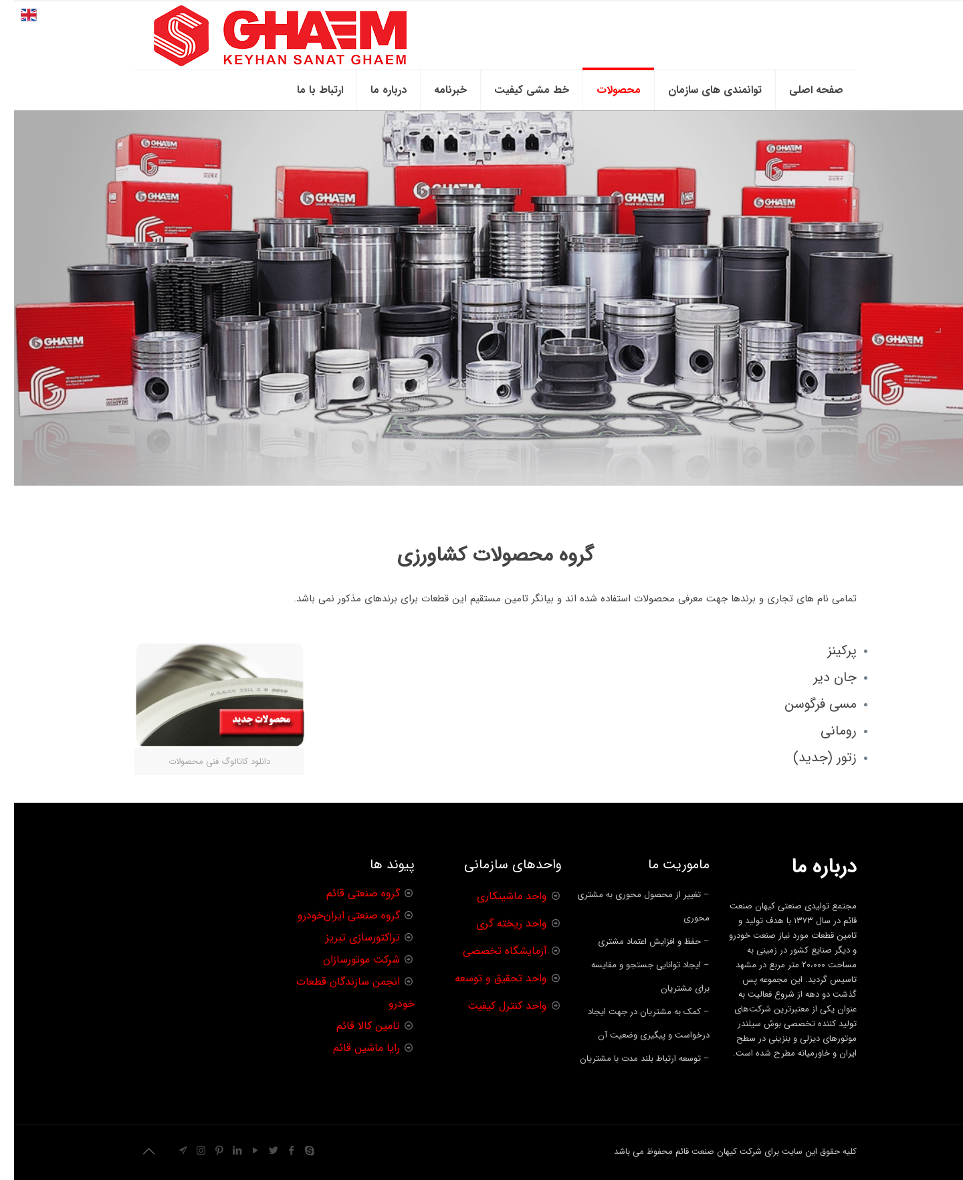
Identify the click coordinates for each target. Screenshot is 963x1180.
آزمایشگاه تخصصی (491, 951)
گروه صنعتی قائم (349, 893)
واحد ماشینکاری (498, 896)
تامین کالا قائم (354, 1025)
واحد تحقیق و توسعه (487, 978)
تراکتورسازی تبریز (349, 937)
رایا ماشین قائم (352, 1048)
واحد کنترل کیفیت (493, 1005)
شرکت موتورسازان (347, 959)
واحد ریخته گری (497, 923)
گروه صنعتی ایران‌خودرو (335, 915)
